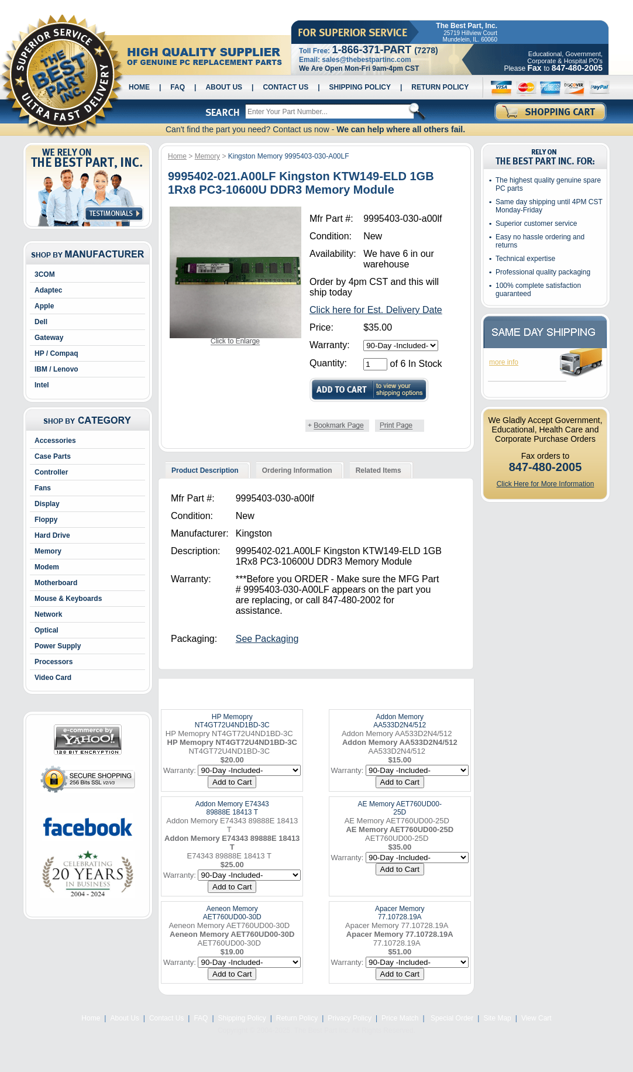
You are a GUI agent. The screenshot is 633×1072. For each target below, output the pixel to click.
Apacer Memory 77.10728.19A (400, 913)
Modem (47, 567)
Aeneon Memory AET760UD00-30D (232, 913)
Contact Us (285, 87)
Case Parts (53, 456)
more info (503, 362)
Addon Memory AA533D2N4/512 (399, 721)
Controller (51, 472)
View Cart (536, 1018)
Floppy (46, 520)
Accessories (55, 441)
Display (47, 504)
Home (139, 87)
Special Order (451, 1018)
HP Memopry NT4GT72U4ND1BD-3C (232, 721)
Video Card (53, 678)
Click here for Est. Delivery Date (375, 310)
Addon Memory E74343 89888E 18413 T (232, 808)
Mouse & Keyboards (68, 599)
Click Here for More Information (545, 484)
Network (48, 614)
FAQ (177, 87)
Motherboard (56, 583)
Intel (42, 385)
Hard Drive (52, 535)
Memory (48, 551)
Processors (54, 662)
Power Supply (58, 646)
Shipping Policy (360, 87)
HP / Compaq (56, 353)
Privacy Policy (349, 1018)
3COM (45, 274)
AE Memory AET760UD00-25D (400, 808)
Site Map (497, 1018)
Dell (41, 322)
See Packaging (267, 639)
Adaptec (48, 290)
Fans (43, 488)
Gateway (49, 338)
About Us (223, 87)
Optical (47, 630)
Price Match (399, 1018)
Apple (44, 306)
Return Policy (440, 87)
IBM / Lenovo (56, 369)
